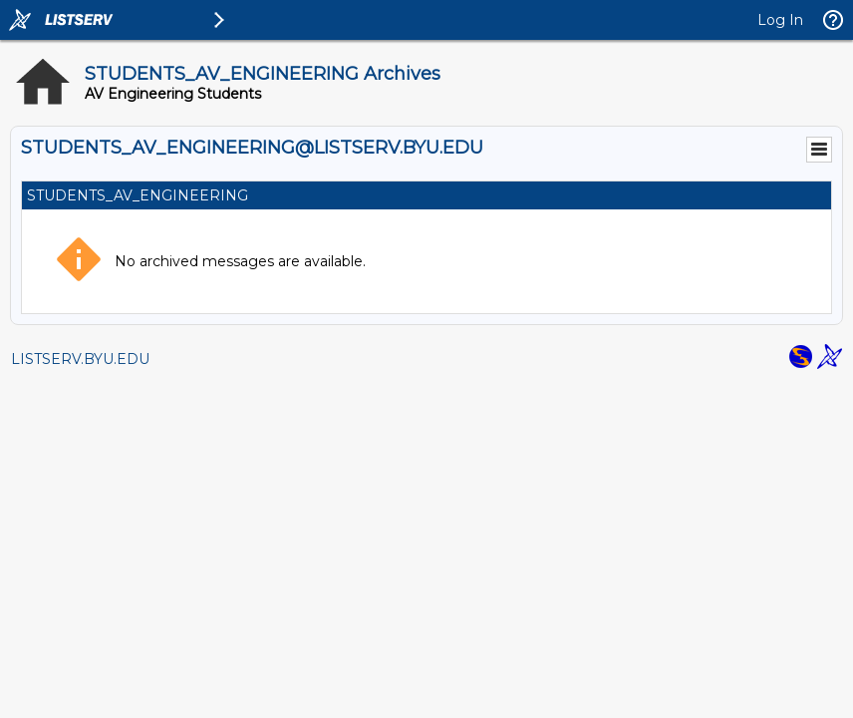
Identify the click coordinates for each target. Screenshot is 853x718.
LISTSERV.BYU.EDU (80, 359)
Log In (780, 20)
